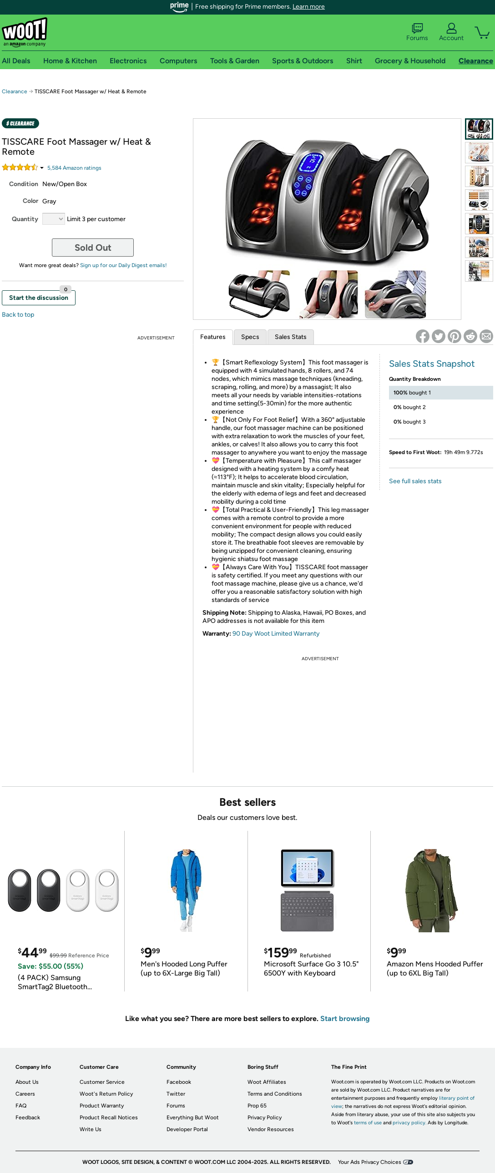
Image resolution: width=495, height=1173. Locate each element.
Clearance (14, 91)
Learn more (309, 6)
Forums (417, 32)
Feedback (27, 1117)
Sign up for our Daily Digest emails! (123, 265)
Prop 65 (257, 1105)
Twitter (176, 1094)
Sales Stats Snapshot (432, 363)
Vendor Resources (271, 1129)
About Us (27, 1082)
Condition (23, 184)
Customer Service (102, 1082)
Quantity (25, 219)
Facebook (179, 1082)
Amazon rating (74, 168)
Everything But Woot (193, 1117)
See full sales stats (415, 481)
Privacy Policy (265, 1117)
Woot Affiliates (267, 1082)
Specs (250, 337)
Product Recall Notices (109, 1117)
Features (213, 337)
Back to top (18, 315)
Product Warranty (102, 1105)
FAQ (20, 1105)
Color (30, 201)
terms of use (368, 1123)
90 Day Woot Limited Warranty (276, 633)
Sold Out (93, 247)
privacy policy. (409, 1123)
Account (451, 32)
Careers (25, 1094)
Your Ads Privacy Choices (369, 1162)
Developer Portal (187, 1129)
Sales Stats (291, 337)
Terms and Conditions (275, 1094)
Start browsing (345, 1018)
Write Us (90, 1129)
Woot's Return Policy (106, 1094)
